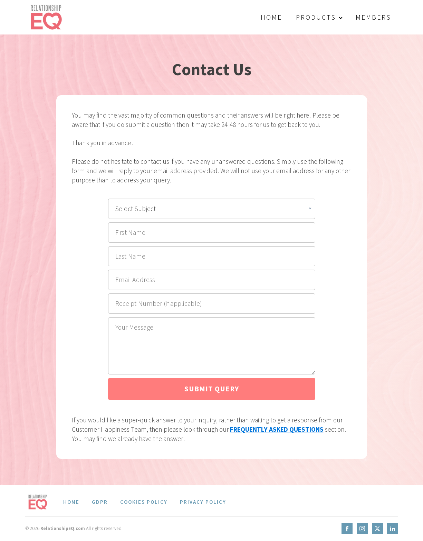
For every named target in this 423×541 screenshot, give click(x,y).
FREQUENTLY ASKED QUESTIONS (277, 429)
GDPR (100, 502)
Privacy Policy (203, 502)
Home (271, 17)
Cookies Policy (143, 502)
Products (316, 17)
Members (373, 17)
